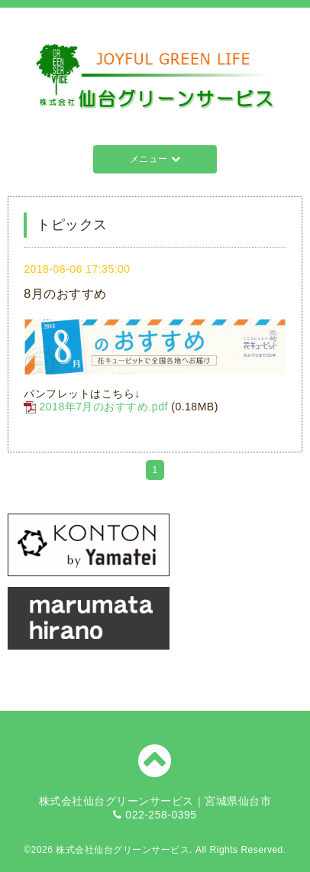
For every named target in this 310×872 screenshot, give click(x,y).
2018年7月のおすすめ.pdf (104, 406)
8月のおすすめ (65, 293)
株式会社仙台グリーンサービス (122, 849)
